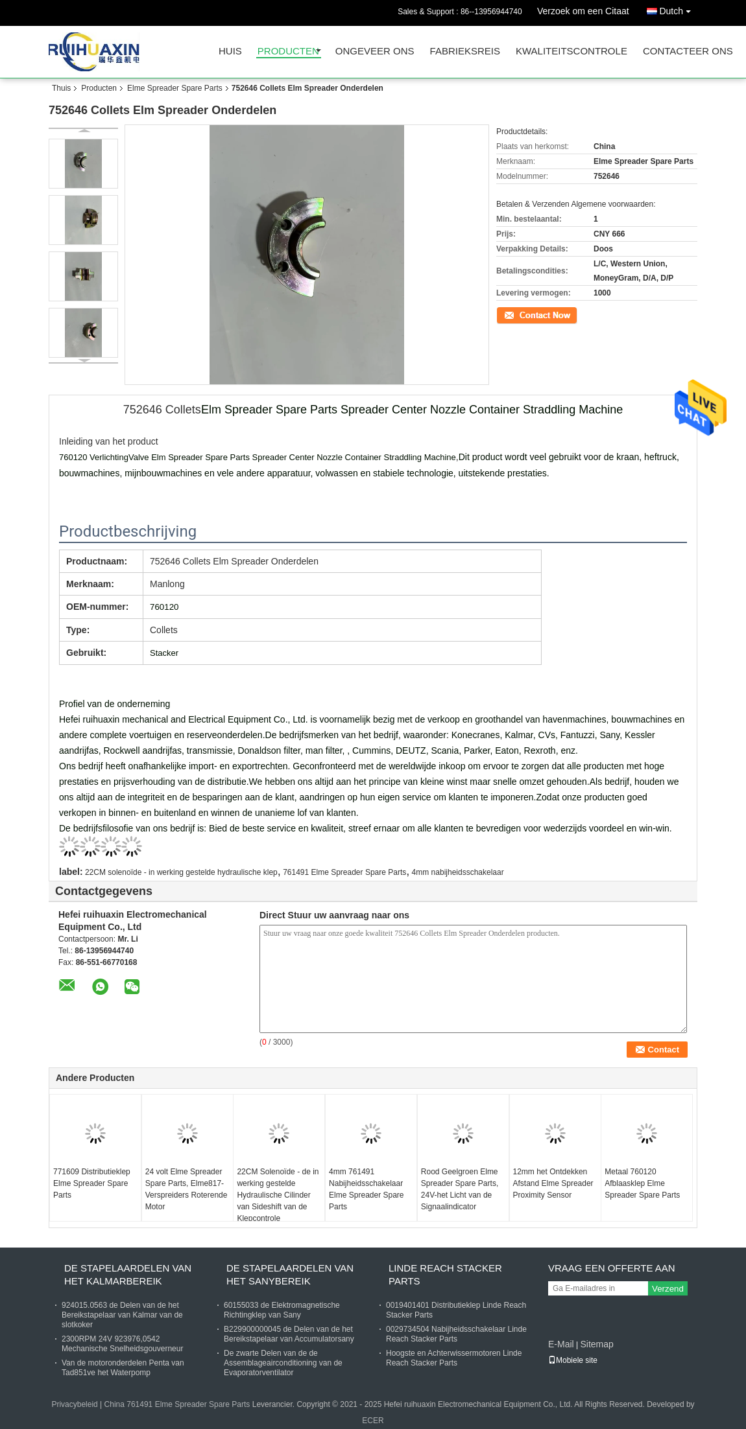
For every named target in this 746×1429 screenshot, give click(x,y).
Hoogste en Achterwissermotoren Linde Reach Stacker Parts (454, 1358)
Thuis (61, 88)
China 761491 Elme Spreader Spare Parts (177, 1404)
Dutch (678, 8)
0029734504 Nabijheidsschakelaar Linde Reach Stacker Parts (456, 1334)
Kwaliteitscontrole (571, 51)
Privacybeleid (74, 1404)
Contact (509, 314)
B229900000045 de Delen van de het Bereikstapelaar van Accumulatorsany (289, 1334)
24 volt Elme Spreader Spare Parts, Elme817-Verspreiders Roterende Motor (186, 1189)
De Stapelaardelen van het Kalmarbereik (127, 1274)
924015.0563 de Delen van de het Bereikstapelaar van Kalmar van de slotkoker (122, 1315)
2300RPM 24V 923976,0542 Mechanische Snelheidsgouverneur (122, 1343)
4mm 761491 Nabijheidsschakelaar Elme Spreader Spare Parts (366, 1189)
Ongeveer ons (375, 51)
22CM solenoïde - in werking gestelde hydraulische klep (181, 872)
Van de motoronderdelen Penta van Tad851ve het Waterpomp (123, 1367)
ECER (372, 1420)
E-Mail (561, 1344)
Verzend (668, 1289)
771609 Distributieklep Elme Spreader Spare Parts (91, 1183)
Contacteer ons (688, 51)
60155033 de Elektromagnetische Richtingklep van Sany (282, 1310)
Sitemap (596, 1344)
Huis (230, 51)
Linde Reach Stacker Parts (445, 1274)
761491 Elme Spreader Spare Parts (344, 872)
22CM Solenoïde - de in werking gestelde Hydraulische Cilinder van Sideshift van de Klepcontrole (278, 1195)
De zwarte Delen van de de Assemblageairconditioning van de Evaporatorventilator (283, 1363)
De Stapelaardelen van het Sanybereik (290, 1274)
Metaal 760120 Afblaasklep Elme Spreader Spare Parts (642, 1183)
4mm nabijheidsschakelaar (458, 872)
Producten (288, 51)
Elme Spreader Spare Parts (175, 88)
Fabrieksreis (465, 51)
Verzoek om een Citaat (583, 11)
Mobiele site (572, 1360)
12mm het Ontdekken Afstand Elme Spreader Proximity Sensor (553, 1183)
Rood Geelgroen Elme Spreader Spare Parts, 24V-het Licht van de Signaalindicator (459, 1189)
